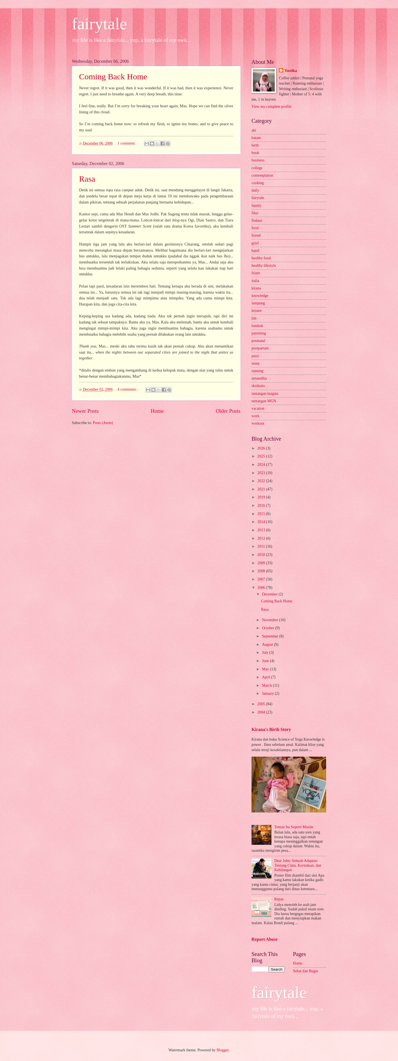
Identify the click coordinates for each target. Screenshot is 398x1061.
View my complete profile (271, 106)
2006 (261, 588)
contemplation (262, 175)
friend (256, 235)
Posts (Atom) (103, 423)
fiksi (255, 213)
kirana (256, 288)
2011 (261, 546)
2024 (261, 464)
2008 (261, 571)
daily (255, 190)
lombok (257, 326)
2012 (261, 538)
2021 (261, 489)
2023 (261, 473)
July (265, 652)
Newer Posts (85, 411)
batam (256, 138)
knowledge (260, 296)
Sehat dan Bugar (305, 971)
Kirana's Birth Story (271, 729)
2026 (261, 448)
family (256, 205)
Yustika (290, 71)
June (266, 661)
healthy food (261, 258)
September (270, 636)
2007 (261, 579)
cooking (258, 183)
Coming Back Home (113, 76)
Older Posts (228, 411)
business (258, 160)
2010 (261, 555)
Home (157, 411)
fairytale (99, 24)
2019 (261, 497)
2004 (261, 712)
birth (255, 145)
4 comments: (127, 389)
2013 (261, 530)
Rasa (87, 178)
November (270, 620)
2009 (261, 563)
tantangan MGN (264, 401)
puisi (255, 356)
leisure (257, 311)
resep (256, 363)
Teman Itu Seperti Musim (293, 827)
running (257, 371)
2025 (261, 456)
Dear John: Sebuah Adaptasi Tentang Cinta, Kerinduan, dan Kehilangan (297, 865)
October (268, 628)
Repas (279, 899)
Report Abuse (265, 939)
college (257, 168)
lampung (258, 303)
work (255, 416)
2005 (261, 704)
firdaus (257, 220)
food (255, 228)
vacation (258, 408)
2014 (261, 522)
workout (258, 423)
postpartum (260, 348)
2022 (261, 481)
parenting (259, 333)
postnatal (258, 341)
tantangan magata (265, 393)
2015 (261, 514)
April (266, 677)
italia (255, 281)
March (267, 685)
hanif (255, 251)
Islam (256, 273)
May (266, 669)
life (254, 318)
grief (255, 243)
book (255, 153)
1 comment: (127, 143)
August (268, 644)
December (270, 594)
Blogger (222, 1050)
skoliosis (258, 386)
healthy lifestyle (264, 265)
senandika (259, 378)
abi (254, 130)
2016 (261, 505)
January (268, 693)
